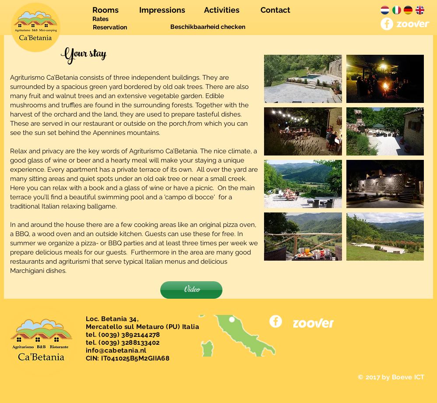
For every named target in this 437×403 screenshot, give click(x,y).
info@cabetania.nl (116, 350)
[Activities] (222, 10)
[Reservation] (110, 27)
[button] (303, 79)
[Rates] (100, 19)
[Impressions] (162, 10)
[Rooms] (105, 10)
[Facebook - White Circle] (387, 24)
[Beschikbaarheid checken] (207, 27)
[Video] (191, 290)
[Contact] (275, 10)
